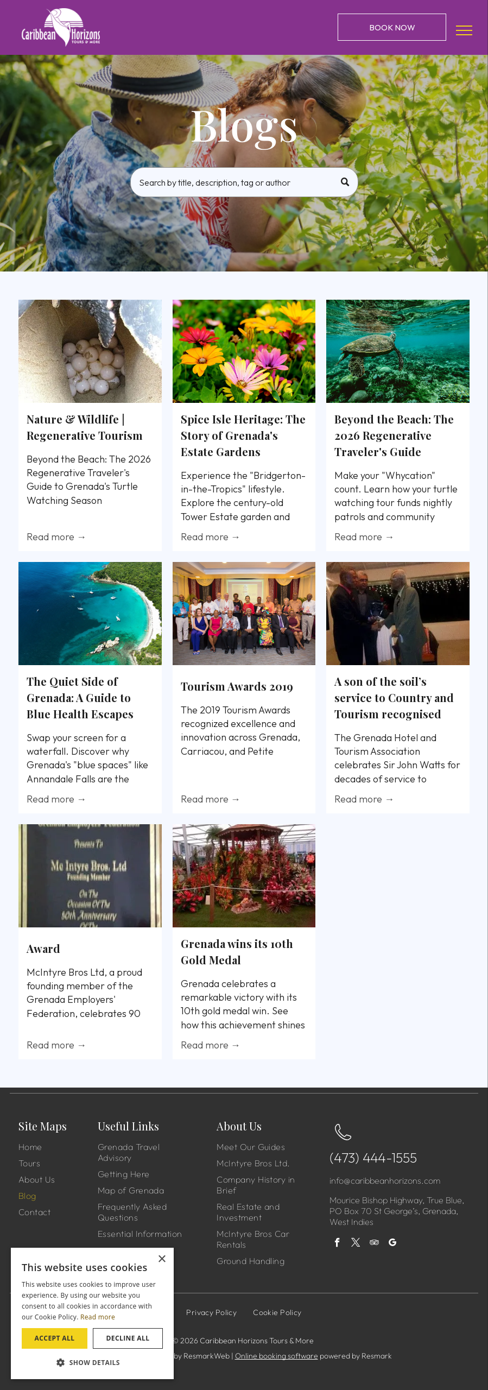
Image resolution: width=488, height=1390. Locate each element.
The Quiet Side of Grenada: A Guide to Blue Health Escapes (80, 697)
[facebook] (337, 1244)
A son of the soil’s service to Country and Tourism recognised (394, 697)
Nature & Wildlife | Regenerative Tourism (85, 427)
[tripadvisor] (374, 1244)
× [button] (161, 1259)
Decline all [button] (128, 1338)
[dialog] (92, 1313)
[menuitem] (62, 1147)
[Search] (244, 182)
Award (43, 948)
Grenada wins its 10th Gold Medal (237, 951)
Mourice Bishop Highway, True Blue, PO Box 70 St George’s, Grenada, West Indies (396, 1211)
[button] (92, 1362)
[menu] (464, 30)
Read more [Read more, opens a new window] (97, 1317)
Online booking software (276, 1356)
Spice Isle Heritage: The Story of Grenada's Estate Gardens (243, 435)
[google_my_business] (393, 1244)
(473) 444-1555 (373, 1157)
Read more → (56, 536)
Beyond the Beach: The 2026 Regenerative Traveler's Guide (394, 435)
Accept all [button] (55, 1338)
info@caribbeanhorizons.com (384, 1180)
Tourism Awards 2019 (237, 686)
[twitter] (356, 1244)
